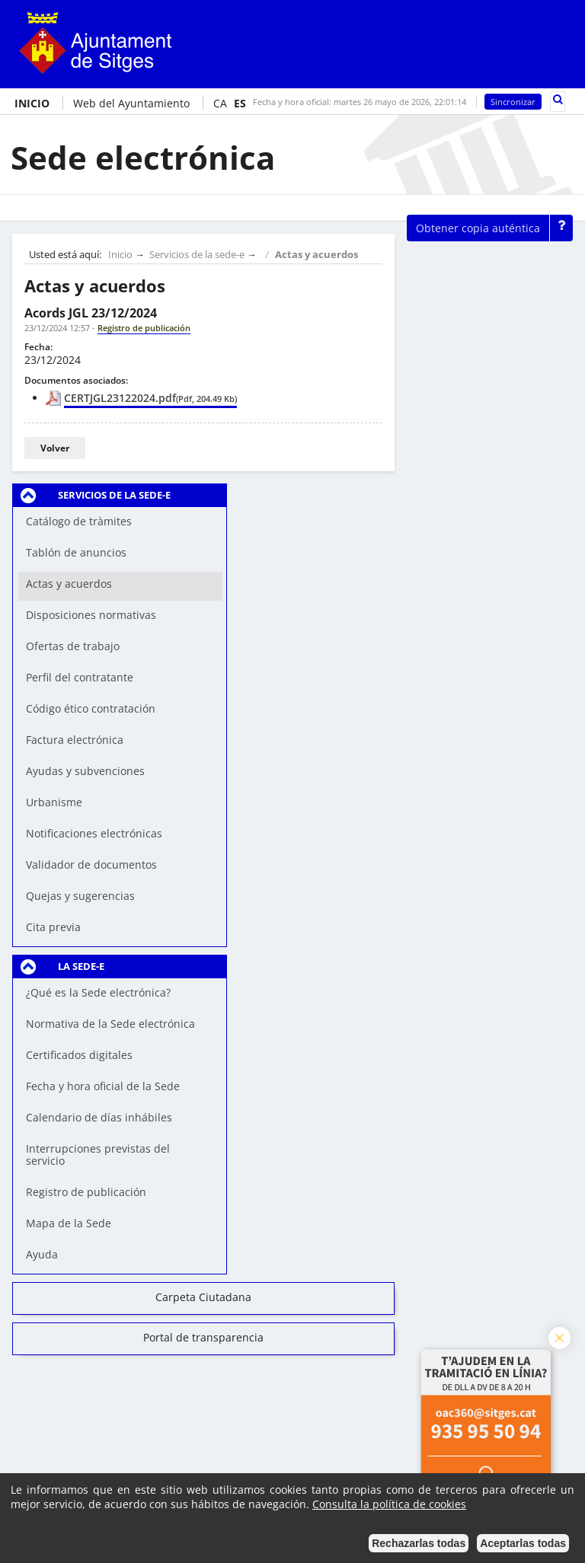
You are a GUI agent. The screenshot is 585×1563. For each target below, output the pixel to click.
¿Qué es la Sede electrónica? (98, 992)
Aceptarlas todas (523, 1543)
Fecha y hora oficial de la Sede (103, 1086)
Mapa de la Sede (68, 1223)
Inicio (120, 254)
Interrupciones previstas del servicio (98, 1154)
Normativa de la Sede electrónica (110, 1023)
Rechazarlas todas (418, 1543)
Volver (54, 448)
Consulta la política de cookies (389, 1504)
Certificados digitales (79, 1055)
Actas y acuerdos (316, 254)
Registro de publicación (86, 1192)
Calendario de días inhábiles (99, 1117)
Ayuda (42, 1254)
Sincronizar (513, 101)
